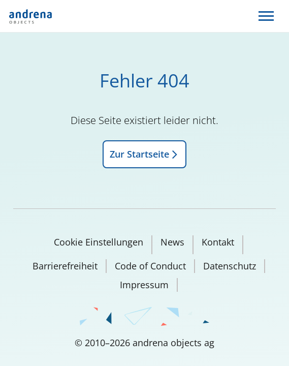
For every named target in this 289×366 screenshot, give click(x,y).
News (172, 242)
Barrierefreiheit (65, 266)
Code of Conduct (150, 266)
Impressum (144, 285)
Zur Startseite (144, 154)
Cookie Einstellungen (98, 242)
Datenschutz (229, 266)
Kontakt (218, 242)
